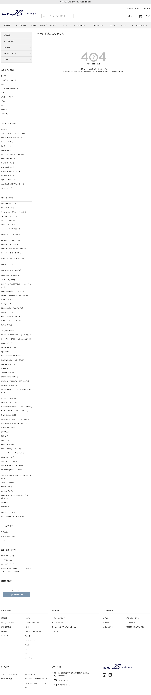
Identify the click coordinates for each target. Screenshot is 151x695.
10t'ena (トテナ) (7, 188)
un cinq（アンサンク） (8, 491)
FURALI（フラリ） (6, 325)
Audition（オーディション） (10, 244)
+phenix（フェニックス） (9, 502)
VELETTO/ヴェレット (8, 512)
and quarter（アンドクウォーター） (12, 138)
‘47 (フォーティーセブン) (9, 216)
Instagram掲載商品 (8, 622)
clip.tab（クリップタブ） (8, 280)
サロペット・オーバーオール (10, 88)
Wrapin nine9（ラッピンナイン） (11, 171)
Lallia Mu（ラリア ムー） (9, 402)
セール (6, 59)
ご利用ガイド (130, 622)
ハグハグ (53, 25)
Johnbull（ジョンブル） (8, 373)
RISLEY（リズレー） (7, 444)
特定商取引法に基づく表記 (135, 627)
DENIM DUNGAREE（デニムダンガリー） (14, 295)
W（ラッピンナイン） (7, 175)
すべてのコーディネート (9, 556)
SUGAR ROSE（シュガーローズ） (12, 465)
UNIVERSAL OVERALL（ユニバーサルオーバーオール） (16, 496)
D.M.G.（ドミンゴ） (7, 300)
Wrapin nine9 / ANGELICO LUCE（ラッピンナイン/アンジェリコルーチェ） (16, 570)
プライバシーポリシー (133, 618)
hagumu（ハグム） (7, 142)
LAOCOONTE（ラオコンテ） (10, 377)
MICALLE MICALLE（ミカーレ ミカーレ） (14, 411)
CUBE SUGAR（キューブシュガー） (12, 291)
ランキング (43, 25)
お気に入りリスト (108, 627)
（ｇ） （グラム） (5, 352)
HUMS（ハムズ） (6, 150)
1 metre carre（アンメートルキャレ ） (13, 212)
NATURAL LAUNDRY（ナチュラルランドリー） (16, 419)
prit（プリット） (5, 432)
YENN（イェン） (6, 507)
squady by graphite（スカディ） (11, 470)
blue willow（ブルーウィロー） (11, 253)
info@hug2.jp (61, 680)
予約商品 (33, 25)
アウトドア (4, 540)
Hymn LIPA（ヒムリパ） (8, 180)
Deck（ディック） (6, 304)
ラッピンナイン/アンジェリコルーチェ (74, 25)
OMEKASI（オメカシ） (8, 167)
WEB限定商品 (21, 25)
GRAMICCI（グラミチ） (8, 347)
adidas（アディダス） (8, 220)
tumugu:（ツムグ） (7, 487)
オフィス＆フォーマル (8, 536)
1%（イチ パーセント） (8, 208)
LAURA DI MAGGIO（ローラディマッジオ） (15, 381)
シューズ (4, 110)
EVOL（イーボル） (7, 312)
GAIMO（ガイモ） (6, 343)
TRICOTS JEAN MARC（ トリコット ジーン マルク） (16, 477)
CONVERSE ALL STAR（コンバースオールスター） (16, 285)
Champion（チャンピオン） (10, 276)
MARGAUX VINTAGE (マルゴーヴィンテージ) (16, 407)
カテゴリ (112, 25)
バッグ (3, 105)
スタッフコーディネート (139, 25)
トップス (3, 76)
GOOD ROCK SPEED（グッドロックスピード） (16, 339)
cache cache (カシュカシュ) (11, 270)
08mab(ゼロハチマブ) (8, 204)
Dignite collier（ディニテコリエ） (12, 308)
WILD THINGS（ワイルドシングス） (12, 516)
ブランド (123, 25)
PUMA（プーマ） (6, 436)
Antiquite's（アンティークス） (11, 235)
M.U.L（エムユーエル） (8, 415)
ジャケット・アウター (7, 97)
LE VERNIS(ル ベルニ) (8, 398)
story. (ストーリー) (7, 457)
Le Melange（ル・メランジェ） (11, 385)
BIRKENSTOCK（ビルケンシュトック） (13, 249)
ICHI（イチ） (5, 368)
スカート (4, 93)
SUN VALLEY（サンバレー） (10, 461)
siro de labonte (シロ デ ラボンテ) (13, 453)
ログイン (106, 618)
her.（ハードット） (7, 146)
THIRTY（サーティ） (7, 483)
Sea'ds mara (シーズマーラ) (11, 449)
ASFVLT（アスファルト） (8, 225)
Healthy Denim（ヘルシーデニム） (12, 360)
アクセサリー (5, 114)
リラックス (4, 532)
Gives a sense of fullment (11, 356)
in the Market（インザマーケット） (12, 154)
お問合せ (138, 8)
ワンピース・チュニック (8, 80)
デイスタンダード (98, 25)
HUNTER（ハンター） (8, 364)
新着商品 (7, 25)
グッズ (3, 101)
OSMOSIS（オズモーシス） (10, 428)
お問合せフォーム (62, 684)
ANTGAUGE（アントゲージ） (10, 240)
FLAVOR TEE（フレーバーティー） (12, 321)
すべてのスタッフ (6, 560)
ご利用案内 (146, 8)
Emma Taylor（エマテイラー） (11, 316)
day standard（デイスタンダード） (12, 184)
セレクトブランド (57, 622)
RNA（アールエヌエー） (8, 440)
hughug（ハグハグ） (7, 564)
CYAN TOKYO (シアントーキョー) (12, 259)
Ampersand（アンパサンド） (10, 229)
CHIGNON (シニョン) (8, 264)
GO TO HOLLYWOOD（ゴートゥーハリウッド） (16, 335)
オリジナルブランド (58, 618)
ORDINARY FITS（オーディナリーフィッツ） (15, 423)
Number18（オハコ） (8, 159)
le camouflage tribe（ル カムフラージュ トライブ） (16, 391)
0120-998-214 (61, 675)
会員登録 (130, 8)
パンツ (3, 84)
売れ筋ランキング (10, 53)
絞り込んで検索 (17, 594)
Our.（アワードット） (7, 163)
